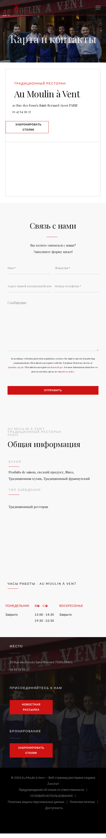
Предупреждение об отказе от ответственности (54, 794)
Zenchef (53, 788)
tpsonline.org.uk (16, 371)
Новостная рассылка (31, 711)
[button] (98, 7)
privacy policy (68, 375)
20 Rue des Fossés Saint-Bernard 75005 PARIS (57, 105)
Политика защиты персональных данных (39, 806)
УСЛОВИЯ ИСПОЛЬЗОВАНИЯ (54, 800)
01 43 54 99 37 (24, 112)
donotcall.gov (57, 371)
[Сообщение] (53, 328)
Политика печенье (85, 806)
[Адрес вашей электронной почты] (29, 288)
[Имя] (29, 270)
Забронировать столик (30, 129)
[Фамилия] (77, 270)
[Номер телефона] (77, 288)
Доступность (54, 813)
